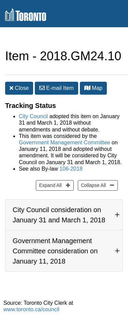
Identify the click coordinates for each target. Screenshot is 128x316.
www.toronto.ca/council (31, 309)
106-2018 (71, 169)
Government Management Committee (64, 142)
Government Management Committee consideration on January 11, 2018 (55, 251)
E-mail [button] (56, 88)
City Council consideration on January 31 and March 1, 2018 (59, 215)
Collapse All (92, 184)
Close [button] (19, 88)
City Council (33, 116)
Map (93, 88)
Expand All (49, 184)
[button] (87, 88)
